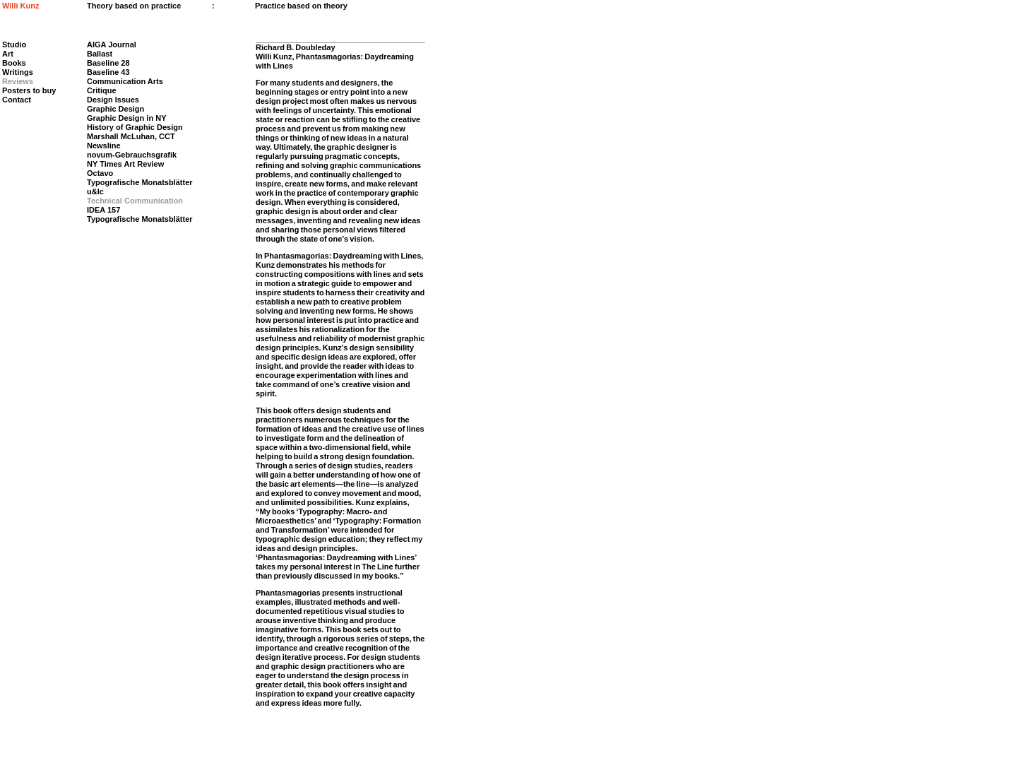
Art (7, 53)
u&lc (95, 191)
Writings (17, 72)
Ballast (99, 53)
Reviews (17, 81)
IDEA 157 (103, 210)
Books (14, 63)
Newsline (104, 145)
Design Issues (113, 99)
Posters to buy (29, 90)
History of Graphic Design (135, 127)
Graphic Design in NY (126, 118)
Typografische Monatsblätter (140, 182)
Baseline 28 (108, 63)
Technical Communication (135, 200)
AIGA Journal (111, 44)
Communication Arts (125, 81)
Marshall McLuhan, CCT (131, 136)
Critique (102, 90)
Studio (14, 44)
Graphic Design (115, 109)
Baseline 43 (108, 72)
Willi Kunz (20, 5)
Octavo (100, 173)
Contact (16, 99)
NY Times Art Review (125, 164)
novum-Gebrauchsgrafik (132, 154)
